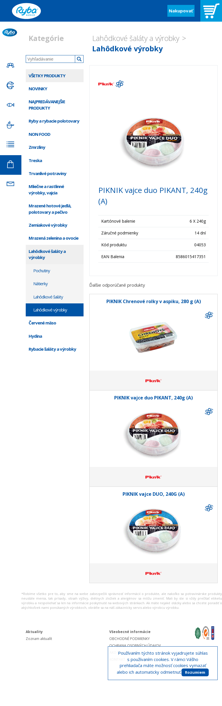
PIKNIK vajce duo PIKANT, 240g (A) (153, 398)
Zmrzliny (37, 147)
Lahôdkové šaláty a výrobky (135, 38)
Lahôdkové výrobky (127, 48)
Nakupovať (181, 11)
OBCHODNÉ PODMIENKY (129, 638)
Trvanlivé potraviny (47, 173)
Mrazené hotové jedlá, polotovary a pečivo (50, 209)
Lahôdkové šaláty (48, 297)
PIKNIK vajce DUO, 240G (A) (154, 494)
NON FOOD (39, 134)
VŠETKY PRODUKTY (47, 75)
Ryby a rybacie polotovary (54, 121)
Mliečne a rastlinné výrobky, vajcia (46, 189)
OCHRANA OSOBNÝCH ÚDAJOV (135, 645)
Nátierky (40, 283)
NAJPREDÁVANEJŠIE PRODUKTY (47, 104)
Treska (35, 160)
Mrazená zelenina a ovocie (53, 238)
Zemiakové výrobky (48, 225)
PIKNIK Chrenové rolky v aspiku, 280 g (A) (153, 301)
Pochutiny (41, 270)
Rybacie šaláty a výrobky (52, 349)
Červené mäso (42, 323)
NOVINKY (38, 88)
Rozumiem (195, 672)
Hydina (35, 336)
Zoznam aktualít (39, 638)
